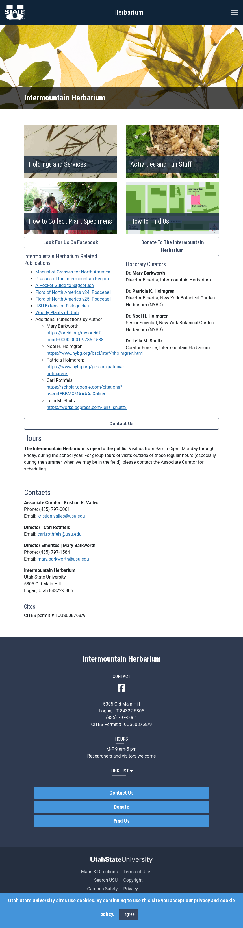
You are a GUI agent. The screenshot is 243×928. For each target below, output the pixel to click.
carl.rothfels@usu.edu (59, 534)
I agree (128, 914)
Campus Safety (102, 889)
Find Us (122, 821)
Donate (121, 807)
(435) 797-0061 (54, 509)
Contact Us (121, 424)
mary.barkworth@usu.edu (63, 559)
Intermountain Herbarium (122, 659)
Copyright (132, 880)
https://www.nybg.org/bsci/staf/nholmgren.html (95, 353)
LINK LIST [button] (121, 771)
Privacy (130, 889)
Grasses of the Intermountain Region (72, 278)
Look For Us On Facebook (70, 242)
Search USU (106, 880)
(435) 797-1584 (54, 552)
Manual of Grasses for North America (72, 272)
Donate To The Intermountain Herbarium (172, 246)
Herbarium (129, 12)
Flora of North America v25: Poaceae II (74, 299)
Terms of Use (136, 871)
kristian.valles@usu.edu (61, 516)
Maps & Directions (99, 871)
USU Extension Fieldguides (62, 305)
